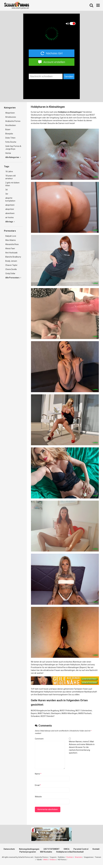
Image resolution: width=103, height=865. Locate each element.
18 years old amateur (10, 177)
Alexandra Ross (12, 244)
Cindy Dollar (10, 273)
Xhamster (78, 857)
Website (38, 797)
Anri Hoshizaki (11, 253)
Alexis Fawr (10, 248)
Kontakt (96, 849)
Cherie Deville (11, 269)
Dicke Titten (10, 138)
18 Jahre (9, 171)
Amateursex (10, 117)
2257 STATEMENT (51, 849)
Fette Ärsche (10, 142)
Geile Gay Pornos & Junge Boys (13, 147)
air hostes (9, 217)
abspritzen (9, 205)
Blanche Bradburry (13, 257)
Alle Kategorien (13, 157)
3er (6, 194)
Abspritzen (10, 113)
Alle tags (10, 222)
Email (38, 785)
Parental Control (80, 849)
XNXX (45, 860)
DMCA (66, 849)
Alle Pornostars (13, 278)
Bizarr (7, 129)
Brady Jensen (11, 261)
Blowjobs (9, 134)
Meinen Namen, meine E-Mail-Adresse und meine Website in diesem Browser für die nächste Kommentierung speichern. (82, 747)
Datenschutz (9, 849)
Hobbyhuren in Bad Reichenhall (70, 852)
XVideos (52, 860)
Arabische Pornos (12, 121)
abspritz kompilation (10, 199)
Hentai (8, 153)
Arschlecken (10, 125)
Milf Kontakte (46, 852)
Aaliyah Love (10, 236)
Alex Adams (10, 240)
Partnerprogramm (27, 852)
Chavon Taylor (11, 265)
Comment (39, 739)
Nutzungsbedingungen (29, 849)
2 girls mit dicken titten (12, 184)
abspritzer (9, 209)
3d (6, 190)
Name (38, 774)
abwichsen (9, 213)
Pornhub (69, 857)
